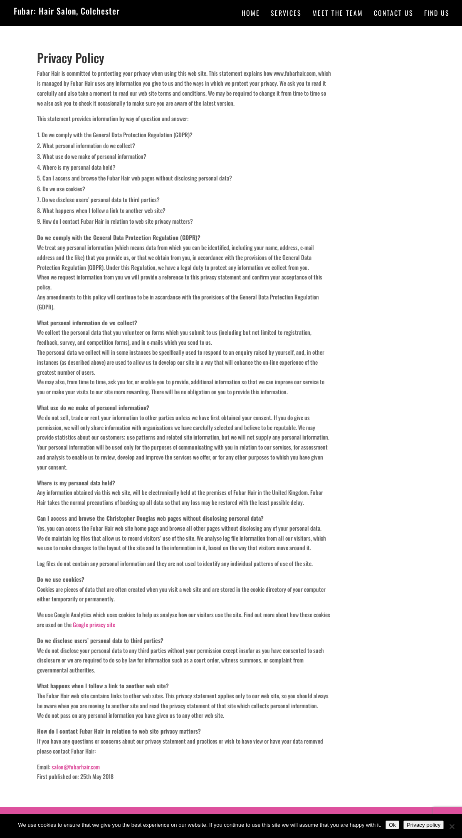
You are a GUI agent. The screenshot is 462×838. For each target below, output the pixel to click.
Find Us (437, 14)
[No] (451, 826)
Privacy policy (423, 825)
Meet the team (337, 14)
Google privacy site (94, 624)
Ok (392, 825)
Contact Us (393, 14)
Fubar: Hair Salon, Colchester (67, 11)
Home (251, 14)
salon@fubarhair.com (76, 766)
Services (286, 14)
